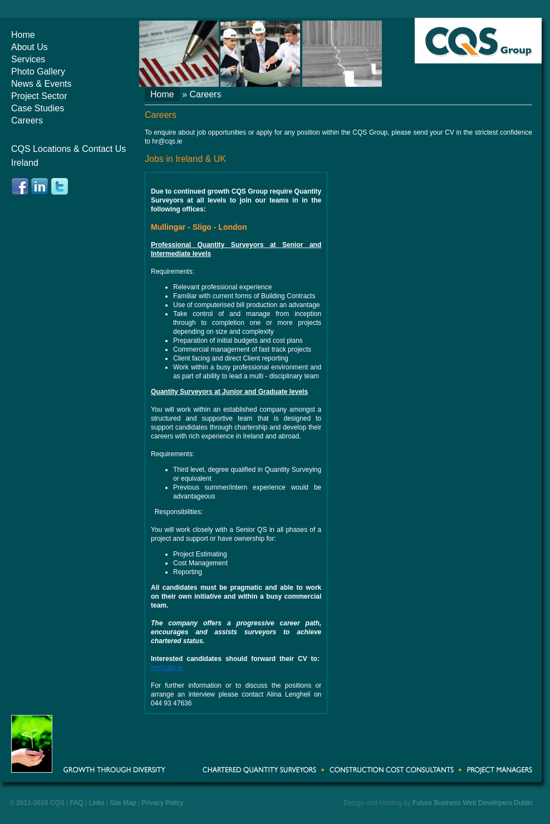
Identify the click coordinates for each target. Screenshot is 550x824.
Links (97, 803)
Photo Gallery (38, 71)
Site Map (123, 803)
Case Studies (37, 108)
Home (23, 35)
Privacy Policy (162, 803)
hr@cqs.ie (167, 141)
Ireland (24, 162)
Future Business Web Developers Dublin (472, 803)
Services (28, 59)
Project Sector (39, 96)
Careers (27, 120)
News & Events (41, 83)
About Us (29, 47)
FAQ (77, 803)
